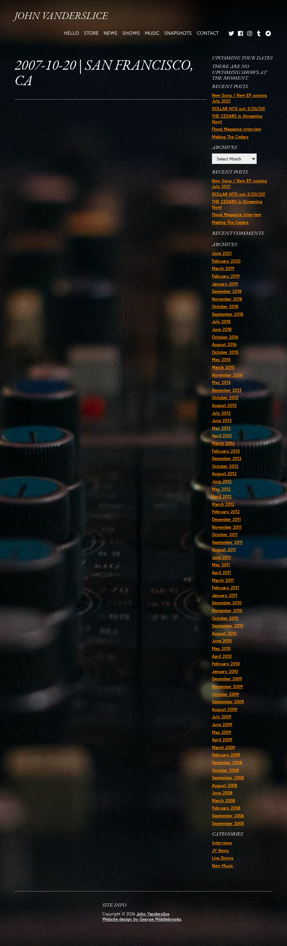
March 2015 (223, 367)
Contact (208, 33)
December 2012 (227, 458)
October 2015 (225, 352)
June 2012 (222, 481)
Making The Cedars (230, 136)
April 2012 (222, 496)
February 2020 (226, 261)
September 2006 (228, 815)
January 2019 (225, 283)
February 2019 (226, 276)
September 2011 (227, 542)
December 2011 (226, 519)
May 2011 (221, 564)
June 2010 (222, 640)
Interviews (222, 842)
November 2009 (227, 686)
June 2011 (221, 557)
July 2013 (221, 413)
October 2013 (225, 397)
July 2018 (221, 321)
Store (91, 33)
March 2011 (223, 580)
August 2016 (224, 344)
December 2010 (227, 602)
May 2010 (221, 648)
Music (152, 33)
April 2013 (222, 435)
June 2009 (222, 724)
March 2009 (223, 747)
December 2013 (227, 390)
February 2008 (226, 808)
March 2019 (223, 268)
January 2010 (225, 671)
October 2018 (225, 306)
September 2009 (228, 701)
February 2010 (226, 663)
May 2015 (221, 359)
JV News (220, 850)
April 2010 (222, 656)
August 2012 (224, 473)
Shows (131, 33)
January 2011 (224, 595)
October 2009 (225, 694)
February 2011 (225, 587)
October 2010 (225, 618)
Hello (71, 33)
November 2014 (227, 375)
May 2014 (221, 382)
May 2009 (221, 732)
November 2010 (227, 610)
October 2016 (225, 337)
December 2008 (227, 762)
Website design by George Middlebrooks (141, 919)
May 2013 (221, 428)
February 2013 (226, 451)
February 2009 (226, 754)
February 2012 (226, 511)
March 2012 (223, 504)
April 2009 (222, 739)
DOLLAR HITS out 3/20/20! (238, 108)
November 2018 (227, 299)
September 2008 (228, 777)
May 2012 (221, 489)
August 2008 (224, 785)
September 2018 (227, 314)
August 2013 (224, 405)
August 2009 (224, 709)
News (110, 33)
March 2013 (223, 443)
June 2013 (222, 420)
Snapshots (178, 33)
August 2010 (224, 633)
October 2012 (225, 466)
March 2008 (223, 800)
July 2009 (221, 716)
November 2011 (227, 527)
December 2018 (227, 291)
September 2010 (227, 625)
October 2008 (225, 770)
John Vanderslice (61, 16)
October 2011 (225, 534)
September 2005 (228, 823)
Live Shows (222, 857)
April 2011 (221, 572)
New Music (222, 865)
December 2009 (227, 678)
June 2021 (222, 253)
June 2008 (222, 792)
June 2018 (222, 329)
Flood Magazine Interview (236, 129)
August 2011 (224, 549)
